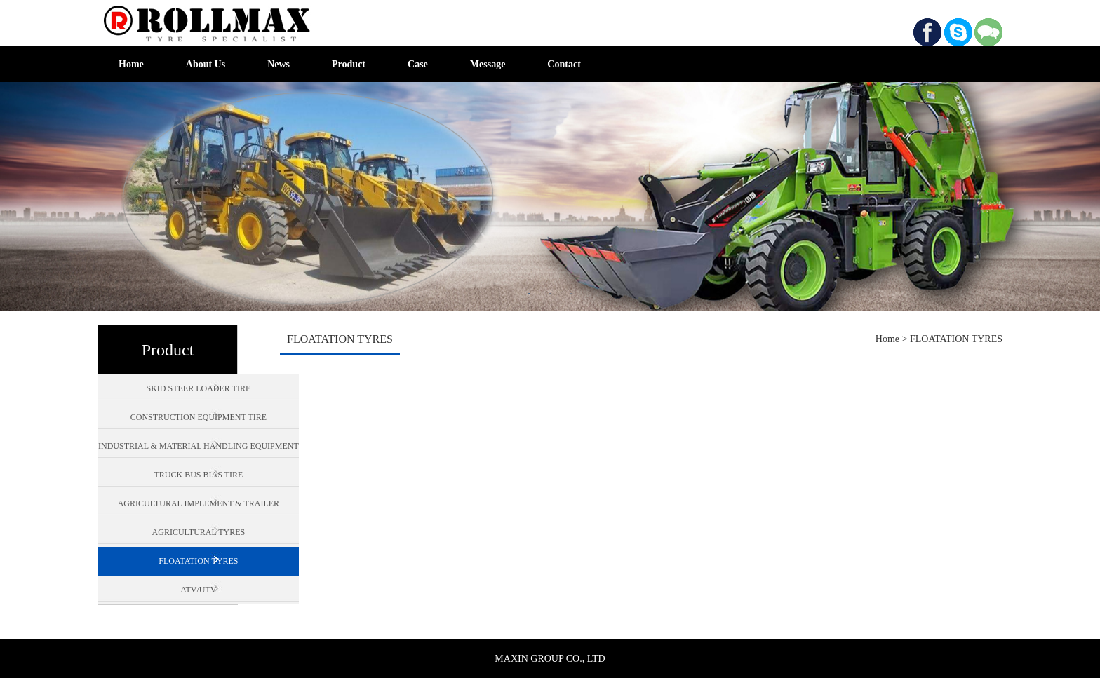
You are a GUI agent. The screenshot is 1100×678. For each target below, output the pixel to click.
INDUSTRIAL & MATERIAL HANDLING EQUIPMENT (198, 446)
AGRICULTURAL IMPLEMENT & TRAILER (198, 503)
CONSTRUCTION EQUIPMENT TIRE (198, 417)
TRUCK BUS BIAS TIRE (198, 475)
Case (418, 64)
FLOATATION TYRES (198, 561)
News (278, 64)
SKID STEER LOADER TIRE (198, 388)
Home (131, 64)
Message (488, 64)
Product (348, 64)
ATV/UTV (198, 590)
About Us (205, 64)
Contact (563, 64)
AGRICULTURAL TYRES (199, 532)
